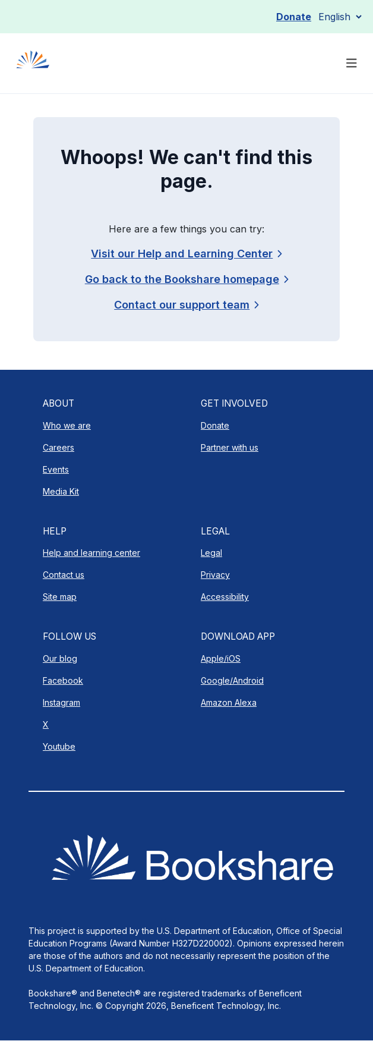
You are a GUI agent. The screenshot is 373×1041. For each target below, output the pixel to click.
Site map (60, 597)
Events (56, 469)
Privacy (215, 575)
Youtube (59, 746)
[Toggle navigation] (351, 63)
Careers (58, 447)
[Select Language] (339, 16)
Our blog (60, 658)
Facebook (63, 680)
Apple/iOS (221, 658)
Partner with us (229, 447)
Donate (293, 17)
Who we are (67, 425)
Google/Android (232, 680)
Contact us (63, 575)
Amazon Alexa (229, 702)
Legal (211, 553)
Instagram (61, 702)
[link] (186, 305)
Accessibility (225, 597)
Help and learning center (91, 553)
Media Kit (61, 491)
